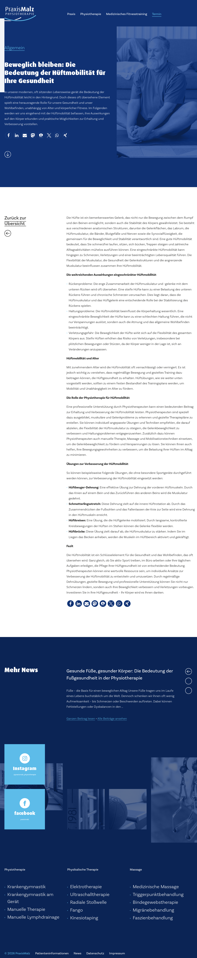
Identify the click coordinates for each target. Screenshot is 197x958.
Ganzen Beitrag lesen (80, 718)
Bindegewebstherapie (155, 902)
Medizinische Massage (156, 886)
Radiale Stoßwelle (88, 902)
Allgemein (14, 47)
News (77, 953)
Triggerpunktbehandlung (158, 894)
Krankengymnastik (26, 886)
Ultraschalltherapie (89, 894)
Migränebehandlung (153, 910)
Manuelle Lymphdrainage (33, 917)
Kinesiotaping (84, 918)
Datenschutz (95, 953)
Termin (156, 14)
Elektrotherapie (86, 886)
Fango (76, 910)
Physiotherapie (90, 14)
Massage (136, 869)
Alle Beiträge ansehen (112, 718)
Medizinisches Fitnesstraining (126, 14)
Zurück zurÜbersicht (15, 220)
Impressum (117, 953)
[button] (8, 135)
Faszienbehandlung (153, 918)
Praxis (71, 14)
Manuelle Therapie (26, 909)
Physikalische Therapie (82, 869)
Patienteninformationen (52, 953)
